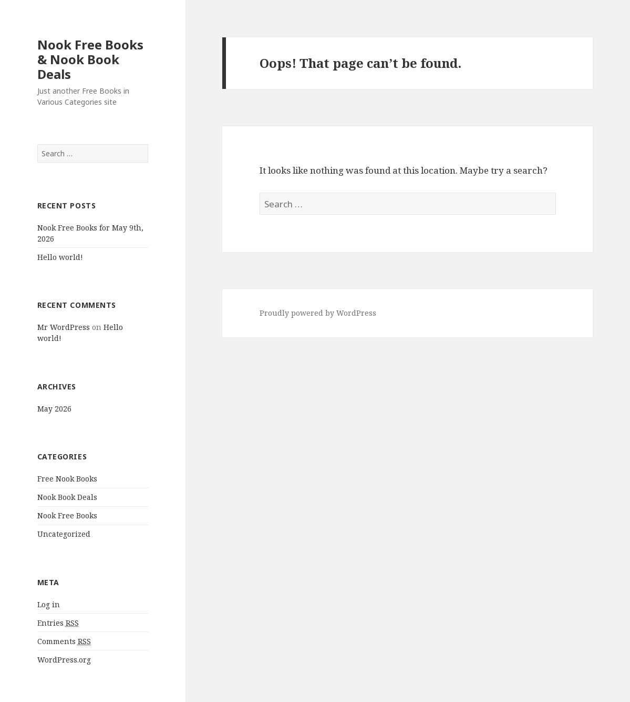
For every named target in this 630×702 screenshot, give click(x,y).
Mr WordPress (63, 327)
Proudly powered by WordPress (318, 313)
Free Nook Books (67, 479)
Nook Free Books (67, 515)
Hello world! (60, 257)
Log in (48, 604)
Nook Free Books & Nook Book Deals (90, 59)
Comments (64, 641)
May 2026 (54, 409)
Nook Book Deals (67, 497)
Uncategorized (63, 534)
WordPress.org (64, 660)
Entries (58, 623)
